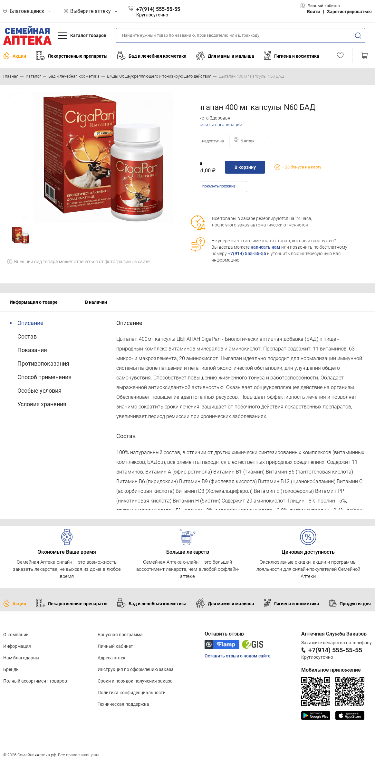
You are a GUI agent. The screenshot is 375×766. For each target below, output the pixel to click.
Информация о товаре (34, 302)
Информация (17, 646)
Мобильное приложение (331, 670)
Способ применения (44, 377)
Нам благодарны (21, 657)
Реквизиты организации (216, 124)
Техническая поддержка (123, 704)
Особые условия (39, 390)
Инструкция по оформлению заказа (136, 669)
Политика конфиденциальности (132, 692)
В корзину (245, 167)
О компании (16, 634)
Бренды (11, 669)
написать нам (265, 247)
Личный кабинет (115, 646)
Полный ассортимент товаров (35, 681)
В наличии (96, 302)
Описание (30, 323)
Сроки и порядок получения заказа (135, 681)
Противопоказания (43, 363)
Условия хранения (41, 404)
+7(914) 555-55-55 (247, 253)
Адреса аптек (112, 657)
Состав (27, 336)
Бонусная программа (120, 634)
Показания (32, 350)
